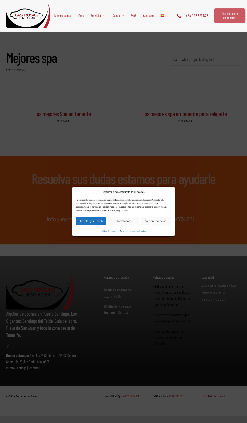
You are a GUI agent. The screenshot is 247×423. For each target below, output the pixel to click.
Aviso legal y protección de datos (132, 231)
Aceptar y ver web (91, 221)
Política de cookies (109, 231)
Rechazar (123, 221)
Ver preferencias (155, 221)
